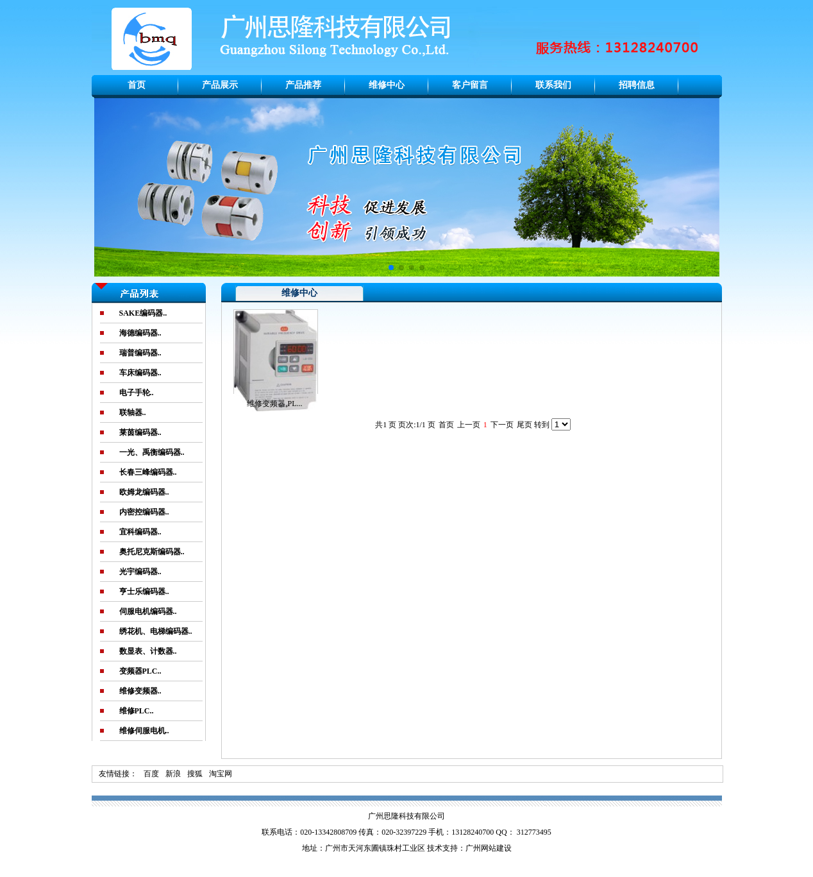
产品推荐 (303, 85)
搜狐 (195, 773)
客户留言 (470, 85)
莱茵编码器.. (140, 432)
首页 (137, 85)
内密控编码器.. (144, 511)
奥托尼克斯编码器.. (152, 551)
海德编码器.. (140, 332)
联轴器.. (132, 412)
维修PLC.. (136, 710)
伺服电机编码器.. (148, 611)
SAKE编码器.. (143, 313)
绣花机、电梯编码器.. (155, 631)
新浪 (173, 773)
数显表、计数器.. (148, 651)
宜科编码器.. (140, 531)
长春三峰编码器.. (148, 472)
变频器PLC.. (140, 671)
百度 (151, 773)
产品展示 (220, 85)
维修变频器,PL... (274, 403)
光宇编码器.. (140, 571)
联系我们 (553, 85)
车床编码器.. (140, 372)
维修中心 (387, 85)
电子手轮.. (136, 392)
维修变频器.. (140, 690)
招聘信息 (637, 85)
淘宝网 (220, 773)
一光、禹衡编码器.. (152, 452)
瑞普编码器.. (140, 352)
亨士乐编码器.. (144, 591)
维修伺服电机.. (144, 730)
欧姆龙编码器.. (144, 492)
